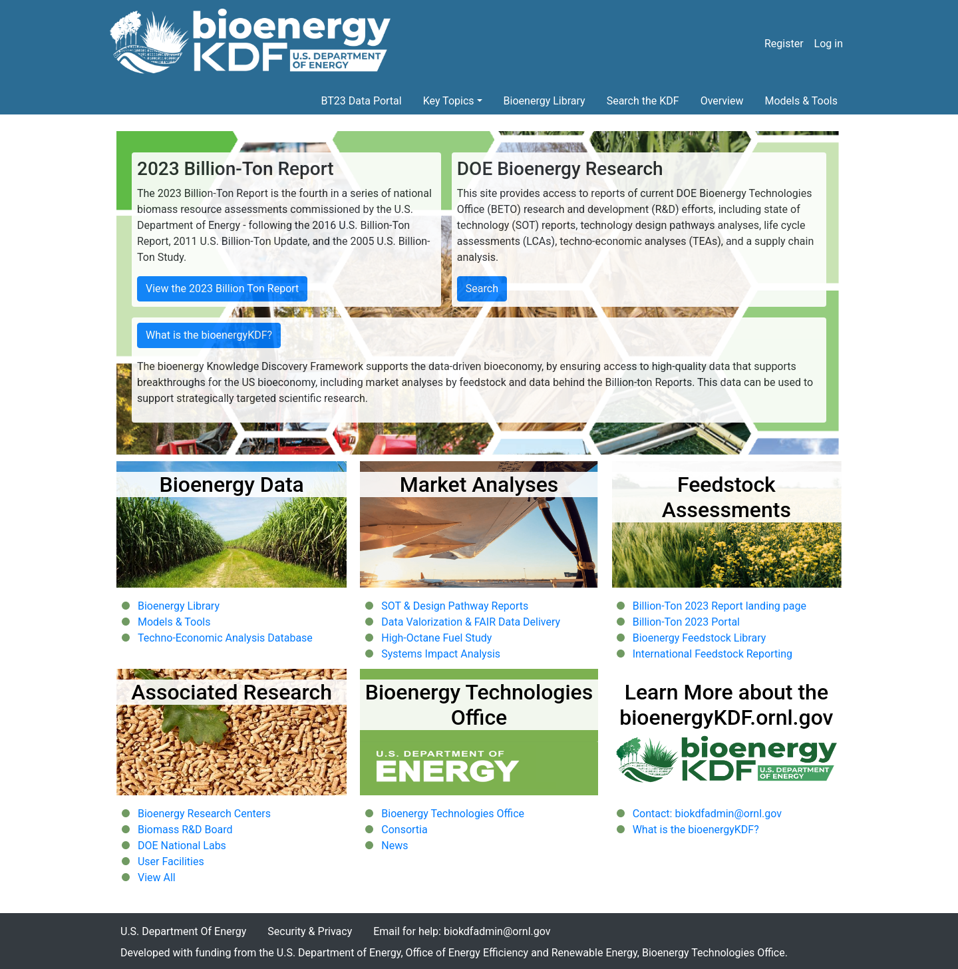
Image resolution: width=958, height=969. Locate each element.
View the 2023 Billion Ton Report (222, 288)
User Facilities (171, 861)
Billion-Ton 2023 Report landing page (719, 606)
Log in (828, 43)
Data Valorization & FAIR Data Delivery (470, 622)
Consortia (404, 829)
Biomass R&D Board (185, 829)
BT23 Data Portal (361, 101)
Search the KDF (643, 101)
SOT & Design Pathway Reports (454, 606)
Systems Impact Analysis (440, 654)
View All (157, 877)
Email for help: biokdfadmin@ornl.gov (461, 931)
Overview (722, 101)
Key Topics (448, 101)
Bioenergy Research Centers (204, 813)
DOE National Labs (182, 845)
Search (482, 288)
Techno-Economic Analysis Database (225, 638)
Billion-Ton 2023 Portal (686, 622)
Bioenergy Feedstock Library (699, 638)
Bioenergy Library (544, 101)
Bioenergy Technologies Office (452, 813)
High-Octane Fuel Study (436, 638)
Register (784, 43)
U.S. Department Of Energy (183, 931)
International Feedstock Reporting (712, 654)
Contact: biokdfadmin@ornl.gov (707, 813)
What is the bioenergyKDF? (209, 335)
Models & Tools (801, 101)
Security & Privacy (309, 931)
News (394, 845)
